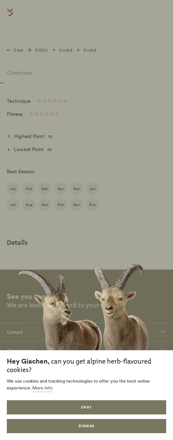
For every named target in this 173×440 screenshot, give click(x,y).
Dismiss (86, 426)
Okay (86, 407)
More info (42, 388)
